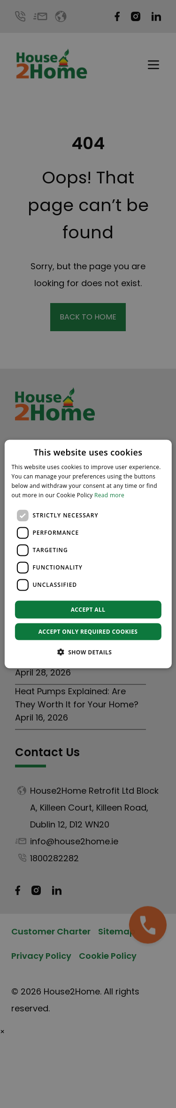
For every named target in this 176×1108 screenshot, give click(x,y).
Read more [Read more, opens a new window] (109, 495)
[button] (88, 651)
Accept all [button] (88, 609)
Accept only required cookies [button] (88, 631)
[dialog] (87, 554)
